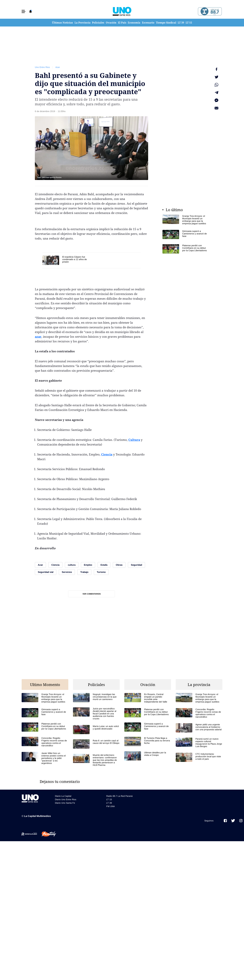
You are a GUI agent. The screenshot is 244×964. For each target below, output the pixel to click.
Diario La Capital (63, 796)
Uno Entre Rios (42, 67)
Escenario (148, 22)
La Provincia (83, 22)
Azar (57, 67)
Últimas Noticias (62, 22)
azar (38, 337)
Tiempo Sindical (166, 22)
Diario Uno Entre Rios (65, 799)
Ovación (111, 22)
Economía (134, 22)
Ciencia (106, 454)
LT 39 (181, 22)
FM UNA (110, 806)
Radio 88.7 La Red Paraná (119, 796)
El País (122, 22)
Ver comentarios (91, 594)
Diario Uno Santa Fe (65, 803)
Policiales (98, 22)
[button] (23, 11)
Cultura (134, 440)
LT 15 (189, 22)
